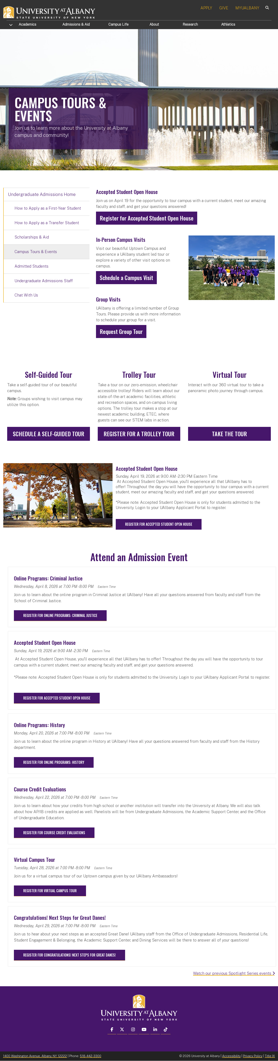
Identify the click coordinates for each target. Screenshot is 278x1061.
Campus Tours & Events (36, 251)
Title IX (270, 1056)
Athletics (228, 24)
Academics (27, 24)
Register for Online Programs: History (53, 762)
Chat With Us (26, 295)
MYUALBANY (247, 8)
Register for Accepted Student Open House (147, 218)
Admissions (76, 24)
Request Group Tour (121, 331)
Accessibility (231, 1056)
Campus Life (118, 24)
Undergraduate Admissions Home (42, 194)
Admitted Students (31, 266)
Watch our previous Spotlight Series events (234, 973)
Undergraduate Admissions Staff (44, 281)
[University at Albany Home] (49, 12)
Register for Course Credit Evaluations (54, 832)
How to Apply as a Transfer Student (47, 222)
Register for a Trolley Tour (139, 433)
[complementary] (47, 1028)
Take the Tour (229, 433)
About (154, 24)
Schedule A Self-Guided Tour (48, 433)
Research (190, 24)
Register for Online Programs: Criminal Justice (60, 615)
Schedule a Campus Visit (126, 277)
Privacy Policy (252, 1056)
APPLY (206, 8)
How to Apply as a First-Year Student (48, 208)
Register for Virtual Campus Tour (50, 890)
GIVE (223, 8)
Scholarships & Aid (32, 237)
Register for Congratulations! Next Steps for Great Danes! (69, 955)
